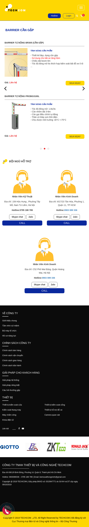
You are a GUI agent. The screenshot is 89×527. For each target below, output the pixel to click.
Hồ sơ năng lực (9, 336)
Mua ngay (75, 83)
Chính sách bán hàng (11, 350)
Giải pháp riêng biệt (10, 385)
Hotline (54, 15)
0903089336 (14, 477)
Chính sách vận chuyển (12, 355)
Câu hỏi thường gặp (11, 390)
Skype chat (17, 217)
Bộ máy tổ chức (9, 331)
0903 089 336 (70, 210)
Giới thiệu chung (9, 320)
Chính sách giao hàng (12, 360)
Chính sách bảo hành (11, 365)
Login (68, 15)
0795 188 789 (26, 477)
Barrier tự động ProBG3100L (22, 96)
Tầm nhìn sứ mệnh (10, 325)
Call (22, 223)
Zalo (31, 217)
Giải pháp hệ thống (10, 380)
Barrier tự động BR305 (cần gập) (24, 42)
